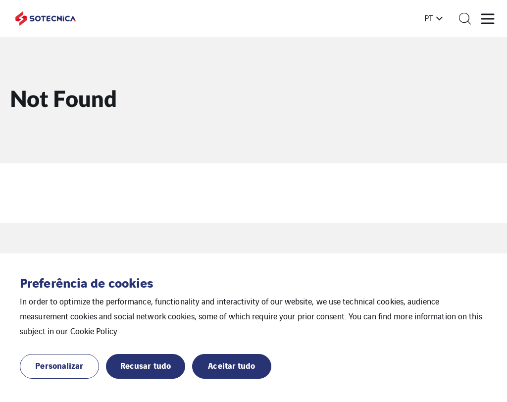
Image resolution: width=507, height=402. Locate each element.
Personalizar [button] (59, 365)
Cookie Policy (93, 331)
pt (428, 18)
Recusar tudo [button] (145, 365)
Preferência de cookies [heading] (86, 282)
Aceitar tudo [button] (231, 365)
